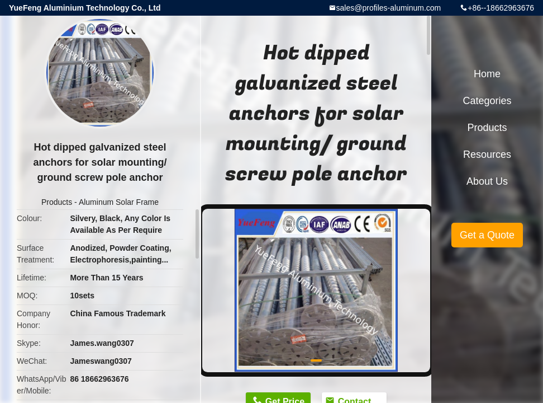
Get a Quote (487, 235)
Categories (487, 100)
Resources (487, 154)
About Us (487, 181)
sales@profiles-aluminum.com (388, 7)
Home (487, 73)
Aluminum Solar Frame (119, 202)
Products (56, 202)
